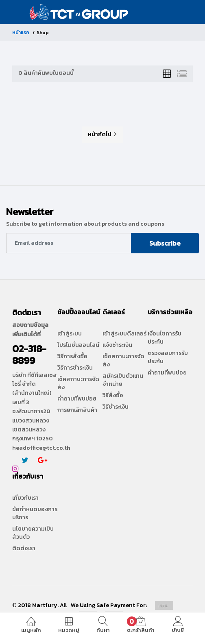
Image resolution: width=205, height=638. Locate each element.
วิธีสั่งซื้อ (112, 396)
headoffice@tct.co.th (41, 448)
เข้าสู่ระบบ (69, 334)
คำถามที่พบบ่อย (76, 399)
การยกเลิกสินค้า (77, 410)
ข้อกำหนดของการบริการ (34, 513)
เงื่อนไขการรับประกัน (164, 338)
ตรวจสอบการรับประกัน (168, 357)
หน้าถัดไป (102, 134)
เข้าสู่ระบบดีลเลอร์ (124, 334)
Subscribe (165, 243)
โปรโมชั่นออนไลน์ (78, 345)
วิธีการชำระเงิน (75, 368)
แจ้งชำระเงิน (117, 345)
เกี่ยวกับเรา (25, 498)
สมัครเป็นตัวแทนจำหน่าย (122, 380)
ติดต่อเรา (23, 548)
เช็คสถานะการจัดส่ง (78, 383)
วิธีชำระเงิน (115, 407)
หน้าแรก (20, 32)
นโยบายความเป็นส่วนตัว (33, 533)
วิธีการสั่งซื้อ (72, 357)
